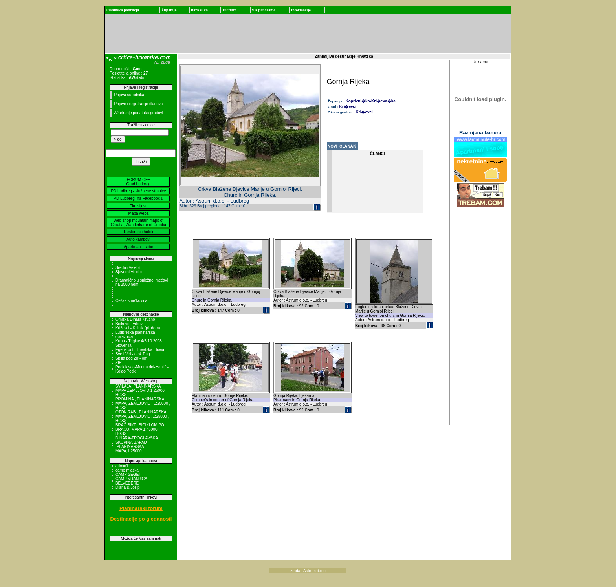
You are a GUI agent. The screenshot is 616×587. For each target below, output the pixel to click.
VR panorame (263, 10)
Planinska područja (122, 10)
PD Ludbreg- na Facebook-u (138, 198)
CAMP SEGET (128, 474)
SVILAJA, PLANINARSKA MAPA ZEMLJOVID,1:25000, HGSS (141, 390)
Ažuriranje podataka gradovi (138, 113)
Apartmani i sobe (138, 247)
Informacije (301, 10)
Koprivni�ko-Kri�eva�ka (371, 101)
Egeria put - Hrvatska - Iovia (140, 349)
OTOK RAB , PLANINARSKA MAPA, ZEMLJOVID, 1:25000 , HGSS (142, 416)
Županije (168, 10)
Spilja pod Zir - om (131, 358)
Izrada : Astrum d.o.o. (307, 571)
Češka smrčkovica (131, 300)
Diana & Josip (128, 487)
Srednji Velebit (128, 267)
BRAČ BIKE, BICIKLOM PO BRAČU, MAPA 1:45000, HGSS (140, 429)
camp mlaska (127, 470)
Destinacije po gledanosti (141, 519)
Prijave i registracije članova (138, 104)
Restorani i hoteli (138, 232)
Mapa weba (138, 213)
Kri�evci (347, 106)
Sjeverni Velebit (129, 272)
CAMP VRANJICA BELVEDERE (131, 481)
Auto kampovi (138, 239)
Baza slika (199, 10)
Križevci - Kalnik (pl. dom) (138, 328)
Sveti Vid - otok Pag (133, 354)
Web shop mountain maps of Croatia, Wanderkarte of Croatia (138, 222)
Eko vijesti (138, 206)
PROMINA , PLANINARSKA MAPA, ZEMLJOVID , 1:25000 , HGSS (143, 403)
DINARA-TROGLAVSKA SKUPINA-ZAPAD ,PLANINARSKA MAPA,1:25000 (137, 444)
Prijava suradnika (129, 95)
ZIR (119, 362)
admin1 (122, 466)
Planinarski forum (141, 508)
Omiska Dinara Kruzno (135, 319)
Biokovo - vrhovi (129, 324)
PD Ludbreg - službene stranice (138, 191)
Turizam (229, 10)
